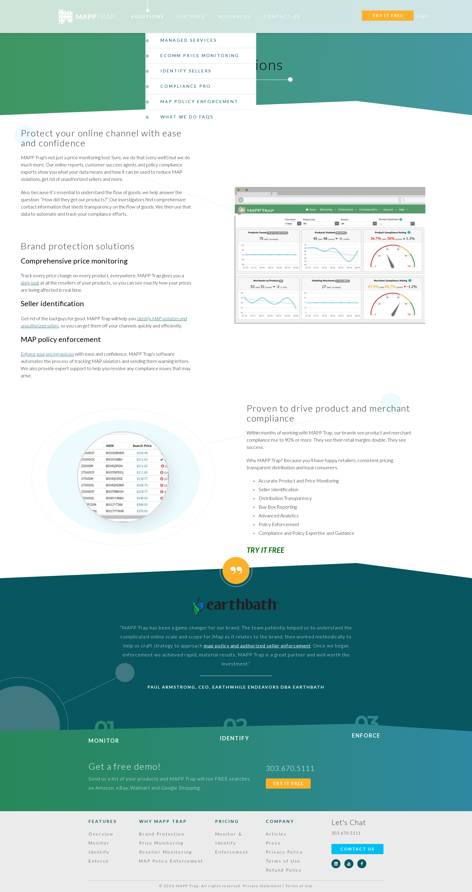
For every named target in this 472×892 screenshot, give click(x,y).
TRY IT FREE (387, 15)
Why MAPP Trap (163, 821)
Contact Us (282, 16)
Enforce (366, 732)
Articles (276, 833)
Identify (234, 734)
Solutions (147, 16)
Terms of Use (283, 860)
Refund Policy (284, 869)
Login (423, 15)
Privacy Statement (262, 886)
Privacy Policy (284, 851)
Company (280, 821)
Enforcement (232, 851)
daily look (30, 282)
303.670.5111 (346, 833)
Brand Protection (162, 833)
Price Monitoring (161, 842)
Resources (234, 16)
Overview (100, 833)
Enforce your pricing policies (47, 354)
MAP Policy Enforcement (171, 860)
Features (191, 16)
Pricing (227, 821)
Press (273, 842)
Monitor (103, 737)
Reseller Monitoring (165, 851)
